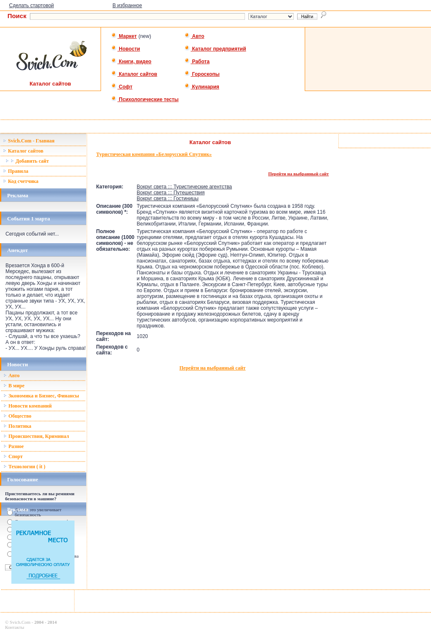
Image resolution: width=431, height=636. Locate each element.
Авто (194, 36)
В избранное (127, 5)
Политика (17, 426)
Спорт (13, 456)
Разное (13, 446)
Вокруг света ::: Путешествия (171, 193)
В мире (13, 386)
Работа (197, 61)
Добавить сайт (27, 161)
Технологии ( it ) (24, 467)
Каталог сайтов (134, 74)
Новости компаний (27, 406)
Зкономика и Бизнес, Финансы (41, 396)
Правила (15, 171)
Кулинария (201, 87)
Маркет (124, 36)
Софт (122, 87)
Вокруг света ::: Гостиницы (168, 198)
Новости (125, 49)
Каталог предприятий (215, 49)
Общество (17, 416)
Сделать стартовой (31, 5)
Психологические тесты (144, 99)
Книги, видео (131, 61)
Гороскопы (202, 74)
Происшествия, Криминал (36, 436)
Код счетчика (20, 181)
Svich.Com (20, 622)
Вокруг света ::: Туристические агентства (184, 187)
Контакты (14, 627)
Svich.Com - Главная (29, 141)
